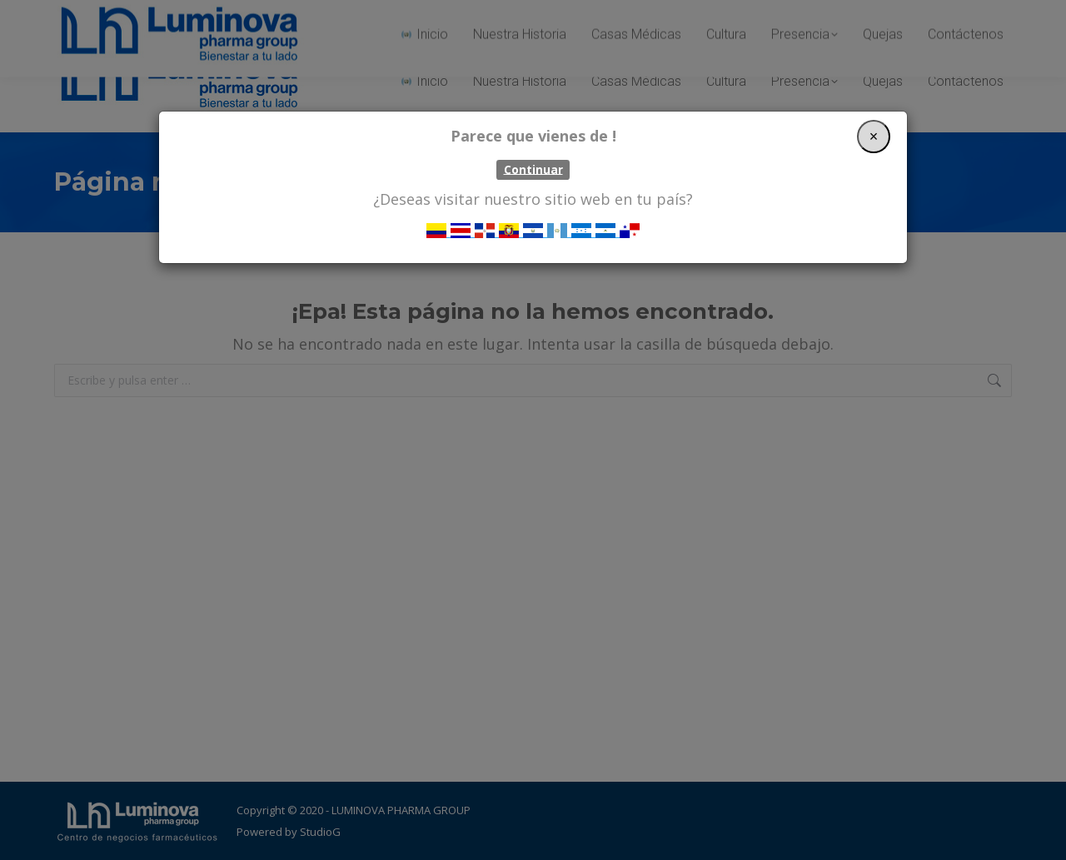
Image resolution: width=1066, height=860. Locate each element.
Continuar (533, 169)
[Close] (873, 136)
